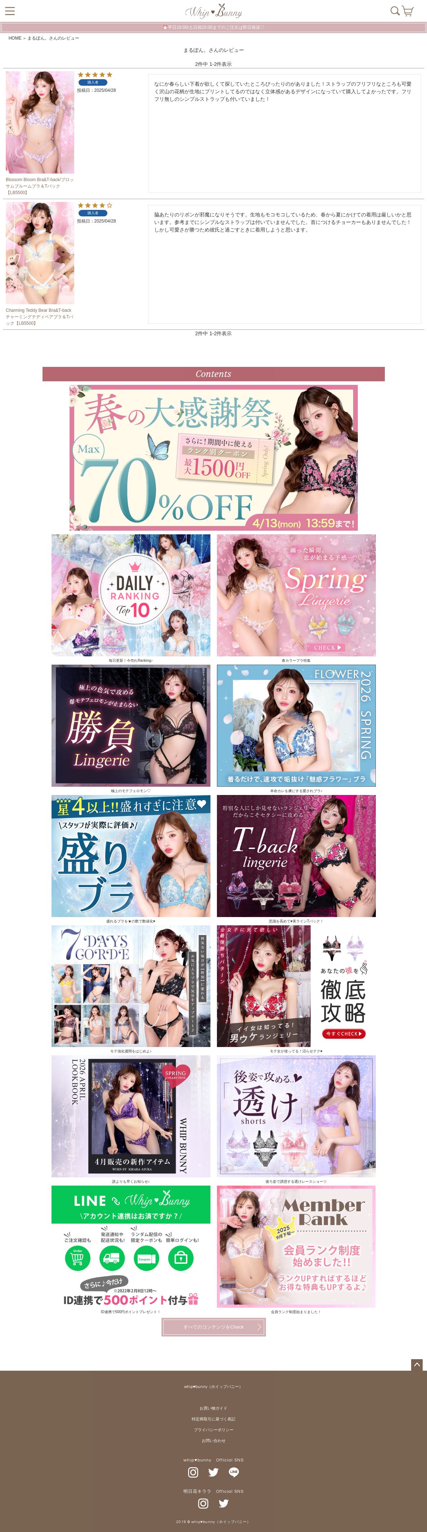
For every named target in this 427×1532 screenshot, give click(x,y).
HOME (15, 38)
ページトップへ (417, 1365)
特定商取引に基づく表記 (213, 1419)
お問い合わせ (214, 1441)
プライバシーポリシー (213, 1430)
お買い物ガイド (213, 1408)
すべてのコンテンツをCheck (213, 1327)
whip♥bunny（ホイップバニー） (213, 1387)
